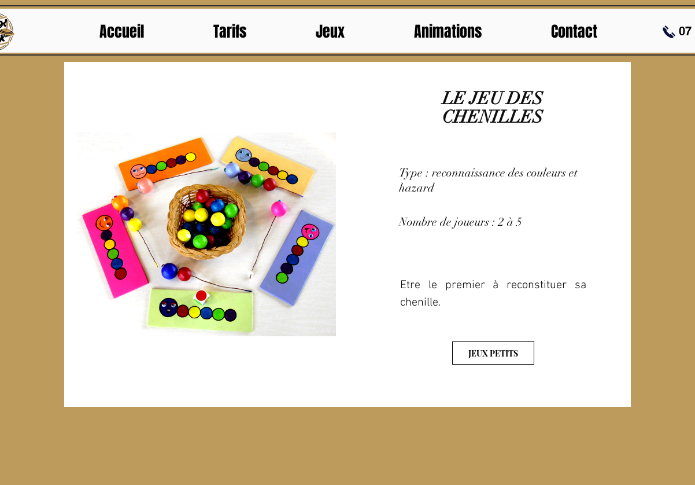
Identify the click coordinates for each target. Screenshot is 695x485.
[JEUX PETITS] (493, 353)
